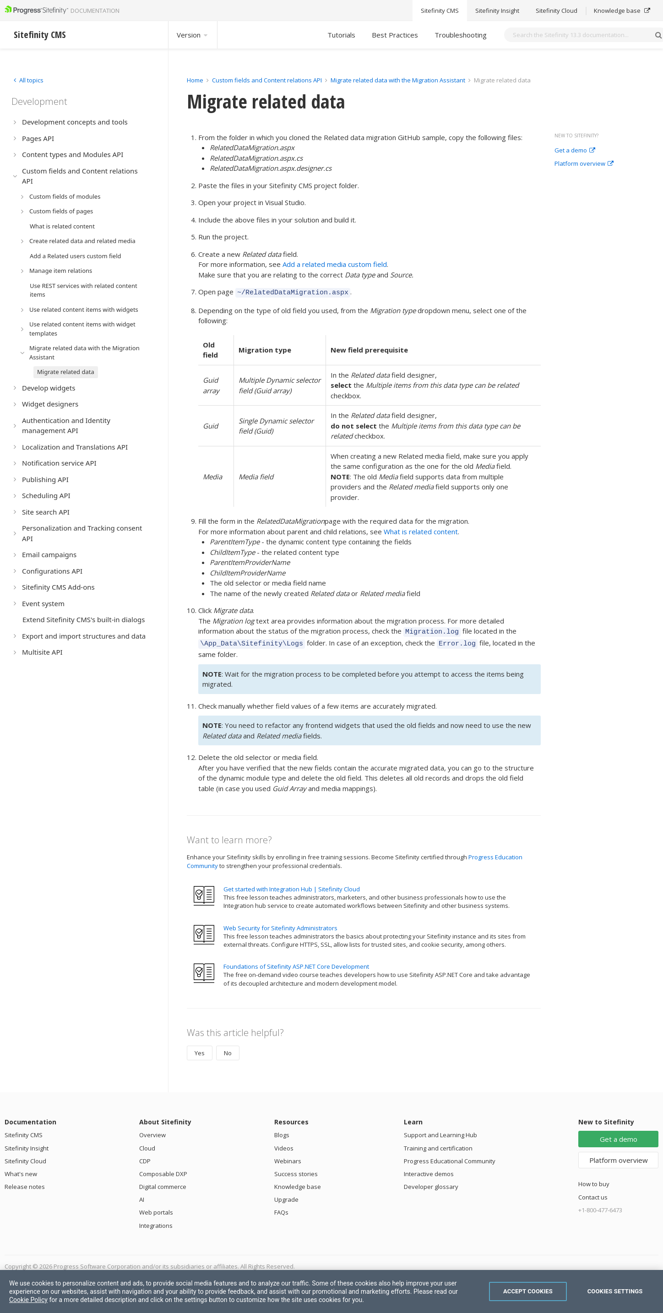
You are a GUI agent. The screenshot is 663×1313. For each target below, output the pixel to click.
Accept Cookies (528, 1291)
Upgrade (286, 1195)
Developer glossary (431, 1182)
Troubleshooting (461, 34)
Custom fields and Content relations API (267, 80)
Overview (152, 1131)
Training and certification (438, 1144)
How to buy (593, 1180)
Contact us (593, 1193)
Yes (200, 1049)
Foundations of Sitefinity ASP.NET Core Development (296, 962)
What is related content (421, 530)
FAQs (281, 1208)
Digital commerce (162, 1182)
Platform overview (584, 164)
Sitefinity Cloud (25, 1157)
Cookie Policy (28, 1299)
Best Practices (395, 34)
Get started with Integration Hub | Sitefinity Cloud (291, 885)
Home (195, 80)
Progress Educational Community (449, 1157)
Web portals (156, 1208)
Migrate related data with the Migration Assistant (398, 80)
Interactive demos (429, 1170)
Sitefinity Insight (27, 1144)
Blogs (281, 1131)
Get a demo (574, 150)
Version (193, 34)
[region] (331, 1291)
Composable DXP (163, 1170)
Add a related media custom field (335, 264)
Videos (283, 1144)
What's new (21, 1170)
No (228, 1049)
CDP (145, 1157)
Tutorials (341, 34)
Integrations (156, 1221)
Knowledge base (297, 1182)
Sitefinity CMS (24, 1131)
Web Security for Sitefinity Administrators (280, 924)
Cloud (147, 1144)
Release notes (25, 1182)
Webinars (287, 1157)
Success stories (296, 1170)
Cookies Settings (615, 1291)
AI (141, 1195)
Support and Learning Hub (440, 1131)
